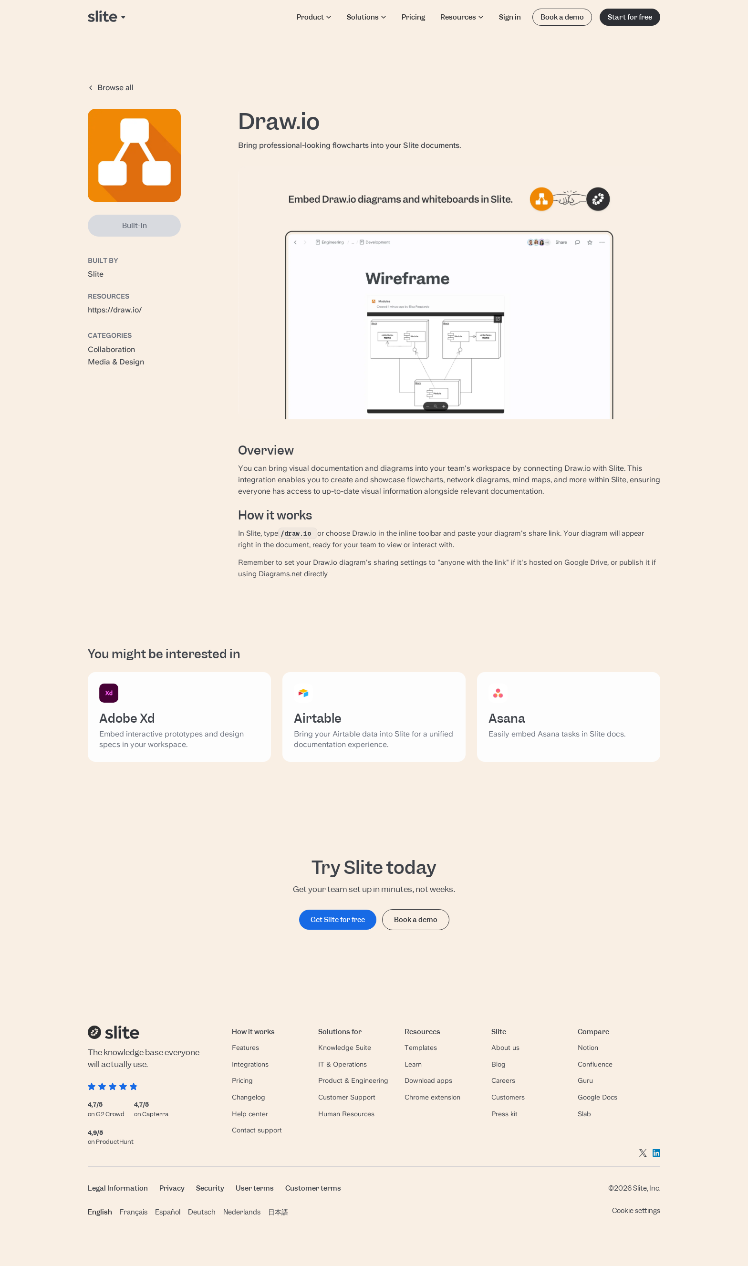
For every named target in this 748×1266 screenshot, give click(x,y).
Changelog (248, 1097)
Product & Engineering (353, 1080)
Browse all (111, 87)
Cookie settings (636, 1210)
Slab (584, 1114)
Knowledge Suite (344, 1047)
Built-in (134, 225)
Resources (462, 16)
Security (210, 1188)
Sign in (510, 16)
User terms (255, 1188)
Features (245, 1047)
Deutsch (202, 1211)
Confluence (595, 1064)
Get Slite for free (338, 919)
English (100, 1211)
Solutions (366, 16)
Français (133, 1211)
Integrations (250, 1064)
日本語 (278, 1211)
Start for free (630, 16)
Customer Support (346, 1097)
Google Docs (597, 1097)
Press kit (504, 1114)
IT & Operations (342, 1064)
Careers (503, 1080)
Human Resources (346, 1114)
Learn (413, 1064)
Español (167, 1211)
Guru (585, 1080)
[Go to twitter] (643, 1152)
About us (505, 1047)
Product (314, 16)
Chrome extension (432, 1097)
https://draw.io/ (115, 309)
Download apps (428, 1080)
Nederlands (241, 1211)
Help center (250, 1114)
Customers (508, 1097)
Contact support (257, 1130)
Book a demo (562, 16)
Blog (498, 1064)
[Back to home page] (107, 17)
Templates (421, 1047)
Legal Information (118, 1188)
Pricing (413, 16)
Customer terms (313, 1188)
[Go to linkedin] (656, 1152)
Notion (588, 1047)
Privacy (172, 1188)
